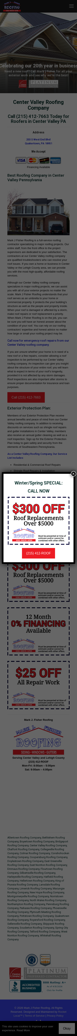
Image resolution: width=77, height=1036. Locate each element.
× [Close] (73, 473)
